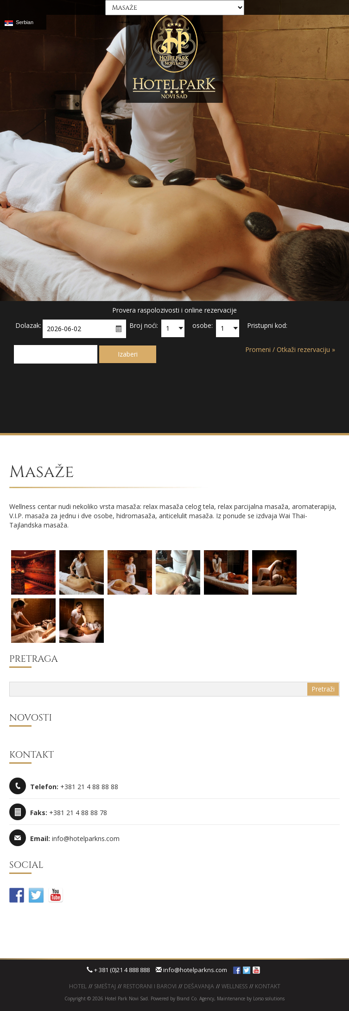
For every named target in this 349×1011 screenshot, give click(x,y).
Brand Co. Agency (194, 998)
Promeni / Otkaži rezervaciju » (290, 349)
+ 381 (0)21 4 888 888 (118, 970)
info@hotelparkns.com (191, 970)
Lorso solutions (269, 998)
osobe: (202, 325)
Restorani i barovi (150, 986)
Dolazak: (28, 325)
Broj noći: (143, 325)
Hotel (78, 986)
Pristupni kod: (267, 325)
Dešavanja (199, 986)
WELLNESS (234, 986)
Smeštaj (105, 986)
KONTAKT (267, 986)
